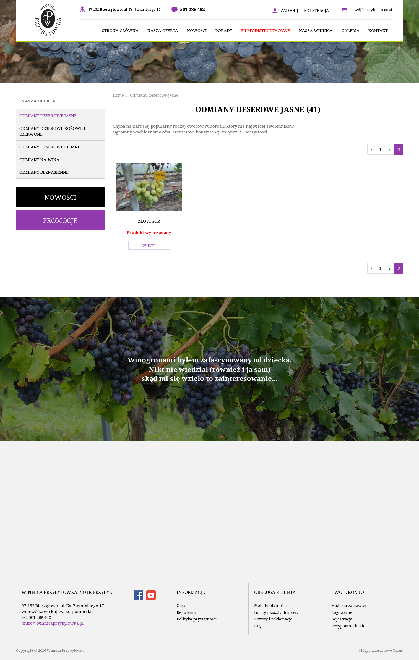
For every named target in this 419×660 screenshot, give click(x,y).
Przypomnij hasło (348, 626)
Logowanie (342, 612)
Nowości (60, 197)
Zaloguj (289, 10)
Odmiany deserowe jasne (48, 115)
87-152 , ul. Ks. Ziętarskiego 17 (124, 9)
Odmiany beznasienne (44, 172)
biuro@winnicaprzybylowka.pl (53, 623)
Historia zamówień (350, 605)
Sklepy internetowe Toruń (381, 650)
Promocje (60, 220)
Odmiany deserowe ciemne (49, 146)
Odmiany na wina (39, 159)
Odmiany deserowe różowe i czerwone (52, 131)
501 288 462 (192, 9)
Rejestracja (316, 10)
